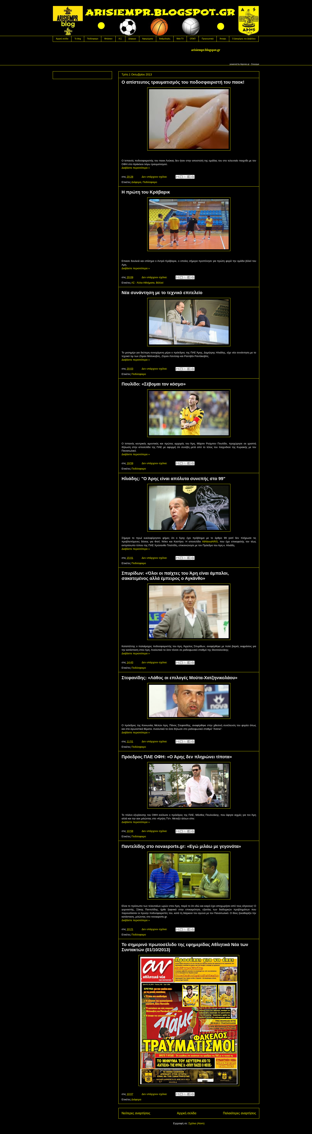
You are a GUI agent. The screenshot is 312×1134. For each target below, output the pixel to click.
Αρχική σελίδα (62, 39)
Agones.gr (245, 64)
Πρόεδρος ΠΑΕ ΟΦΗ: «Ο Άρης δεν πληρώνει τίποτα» (177, 756)
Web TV (180, 39)
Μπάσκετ (108, 39)
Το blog (77, 39)
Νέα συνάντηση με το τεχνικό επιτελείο (162, 292)
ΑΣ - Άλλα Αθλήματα (142, 282)
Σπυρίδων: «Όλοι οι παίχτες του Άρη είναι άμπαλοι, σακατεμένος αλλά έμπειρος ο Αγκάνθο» (175, 576)
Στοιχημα (255, 64)
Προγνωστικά (208, 39)
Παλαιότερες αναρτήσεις (239, 1113)
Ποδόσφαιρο (92, 39)
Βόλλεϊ (159, 282)
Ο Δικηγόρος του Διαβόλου (244, 39)
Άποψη (223, 39)
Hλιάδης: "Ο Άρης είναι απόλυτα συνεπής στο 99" (173, 478)
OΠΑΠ (193, 39)
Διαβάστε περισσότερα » (136, 167)
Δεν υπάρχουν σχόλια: (155, 176)
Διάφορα (132, 39)
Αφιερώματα (147, 39)
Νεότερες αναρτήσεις (136, 1113)
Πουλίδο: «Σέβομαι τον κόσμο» (154, 384)
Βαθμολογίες (164, 39)
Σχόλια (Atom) (196, 1123)
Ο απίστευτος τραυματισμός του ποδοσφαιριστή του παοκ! (183, 82)
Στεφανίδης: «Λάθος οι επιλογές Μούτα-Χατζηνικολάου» (179, 677)
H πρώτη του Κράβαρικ (146, 192)
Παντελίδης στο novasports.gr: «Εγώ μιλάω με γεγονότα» (181, 846)
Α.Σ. (120, 39)
